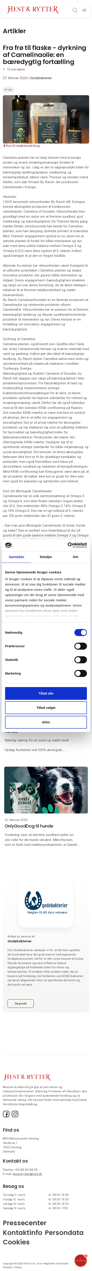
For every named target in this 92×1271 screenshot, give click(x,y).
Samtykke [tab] (16, 557)
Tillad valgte (46, 707)
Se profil (20, 1003)
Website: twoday (12, 1267)
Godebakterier (41, 78)
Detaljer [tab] (46, 557)
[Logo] (32, 10)
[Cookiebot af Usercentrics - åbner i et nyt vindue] (67, 545)
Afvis (46, 722)
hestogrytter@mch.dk (27, 1174)
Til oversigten (16, 69)
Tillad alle (46, 693)
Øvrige (8, 89)
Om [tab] (75, 557)
